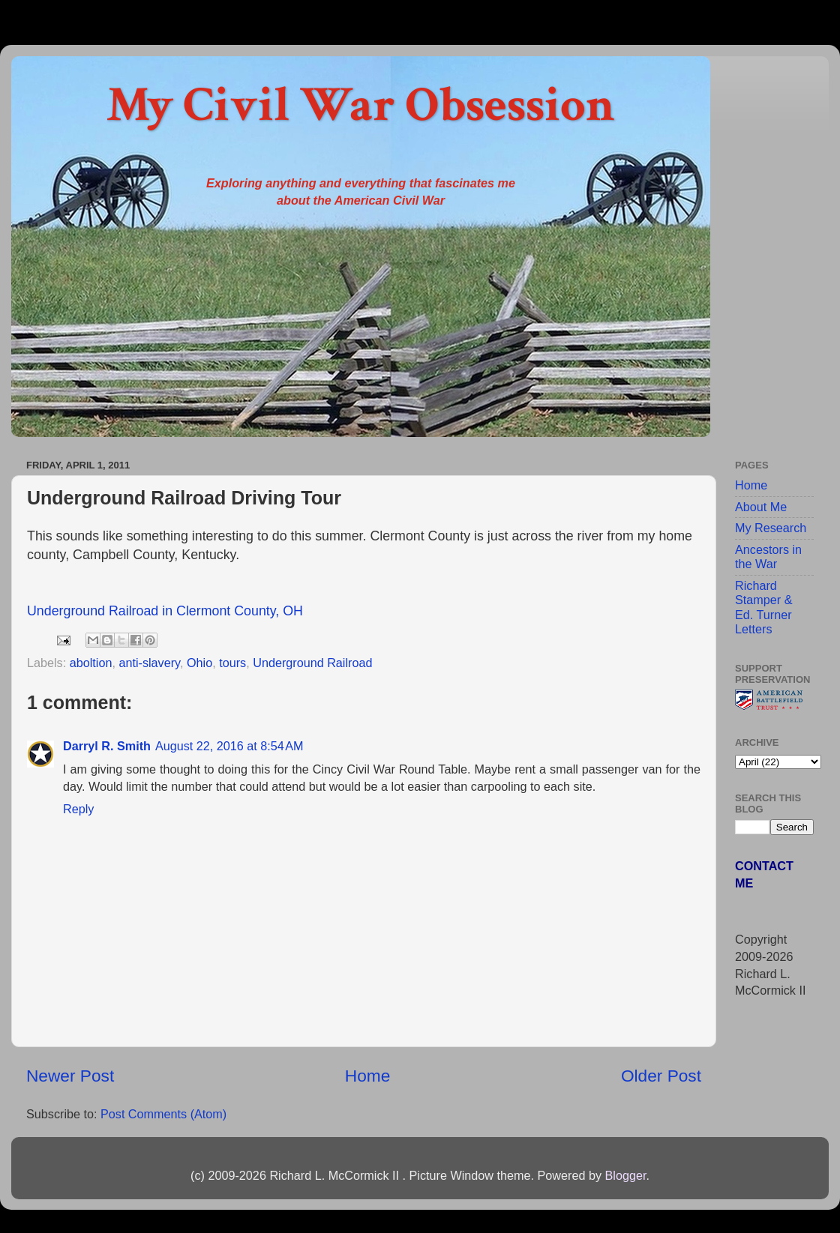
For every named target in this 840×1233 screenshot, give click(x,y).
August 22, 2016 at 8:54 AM (229, 746)
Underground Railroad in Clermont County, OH (165, 610)
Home (367, 1075)
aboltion (91, 662)
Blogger (625, 1175)
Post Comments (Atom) (163, 1114)
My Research (770, 527)
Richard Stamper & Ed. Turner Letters (763, 607)
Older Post (661, 1075)
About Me (761, 506)
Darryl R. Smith (107, 746)
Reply (78, 809)
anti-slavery (149, 662)
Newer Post (70, 1075)
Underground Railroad (312, 662)
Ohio (199, 662)
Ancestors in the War (768, 556)
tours (232, 662)
